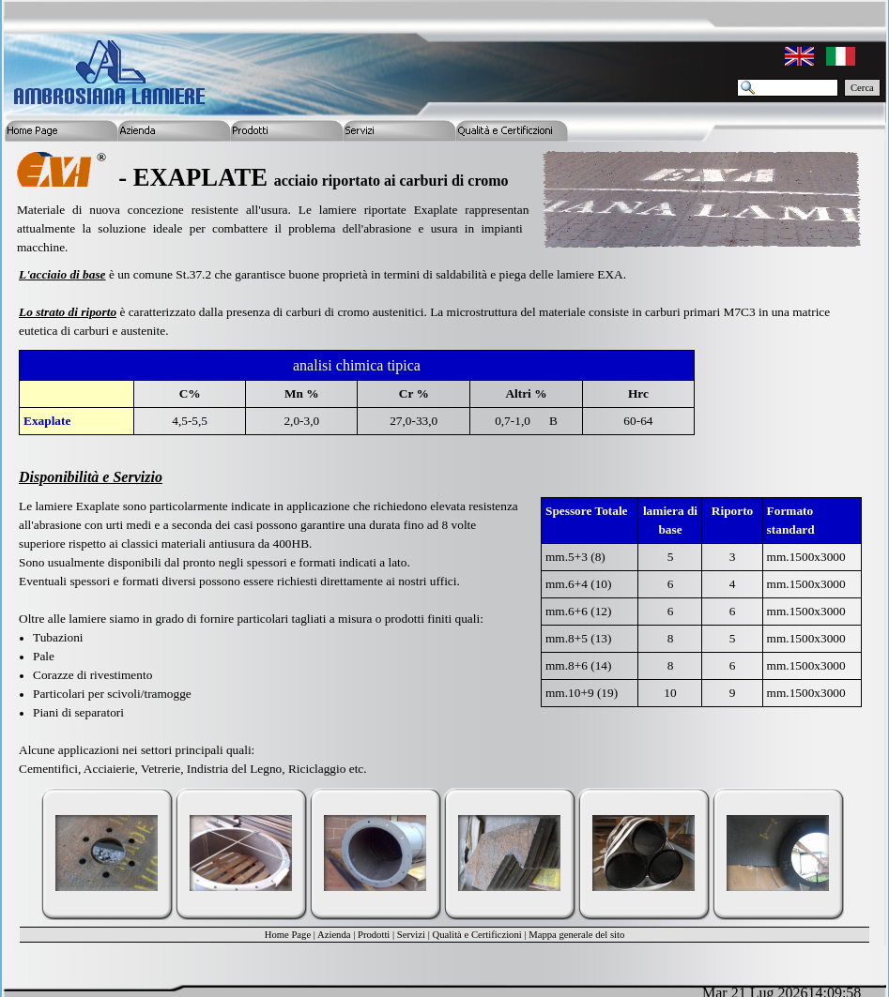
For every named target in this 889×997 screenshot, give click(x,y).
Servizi (411, 934)
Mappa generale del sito (576, 934)
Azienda (334, 934)
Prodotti (374, 934)
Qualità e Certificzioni (476, 934)
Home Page (288, 934)
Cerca (862, 88)
